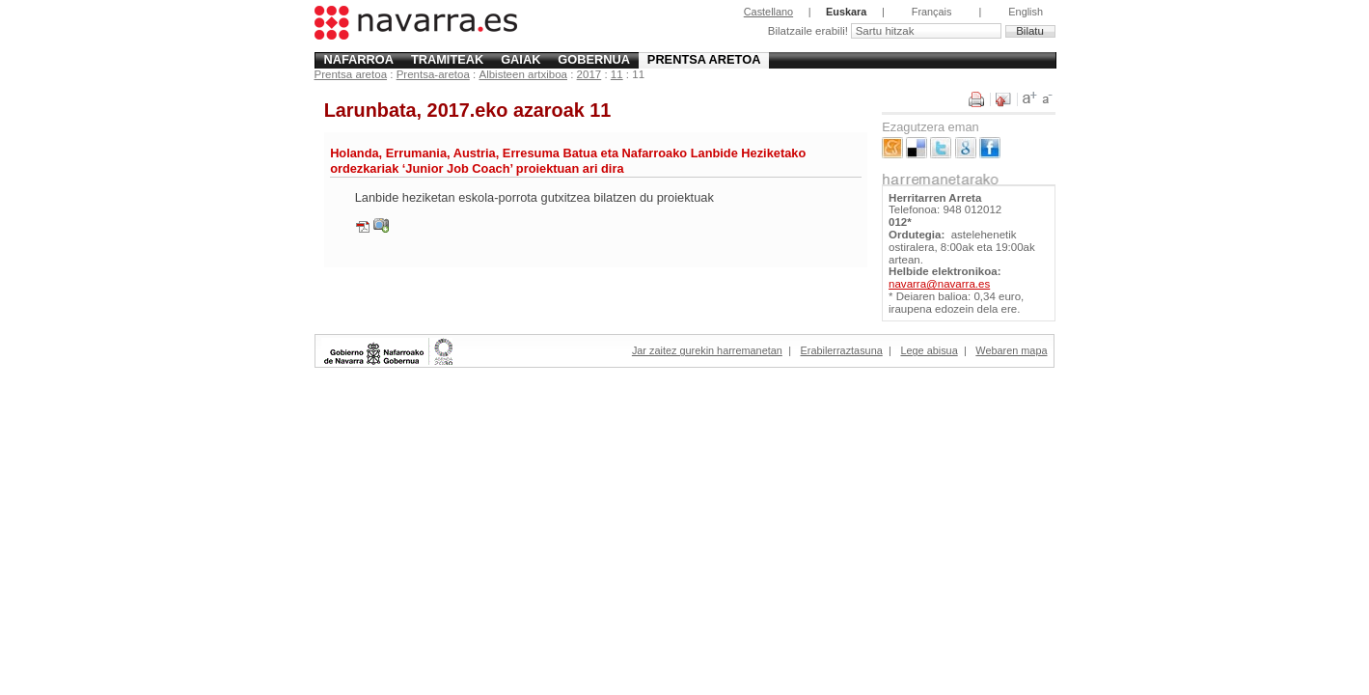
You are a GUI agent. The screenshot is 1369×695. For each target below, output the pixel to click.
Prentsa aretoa (704, 59)
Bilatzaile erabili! (809, 31)
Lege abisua (928, 350)
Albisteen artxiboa (523, 74)
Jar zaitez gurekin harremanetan (707, 350)
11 (617, 74)
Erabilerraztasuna (842, 350)
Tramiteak (447, 59)
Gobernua (594, 59)
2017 (589, 74)
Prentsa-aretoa (433, 74)
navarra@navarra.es (939, 284)
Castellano (768, 11)
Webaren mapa (1011, 350)
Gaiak (520, 59)
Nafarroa (358, 59)
